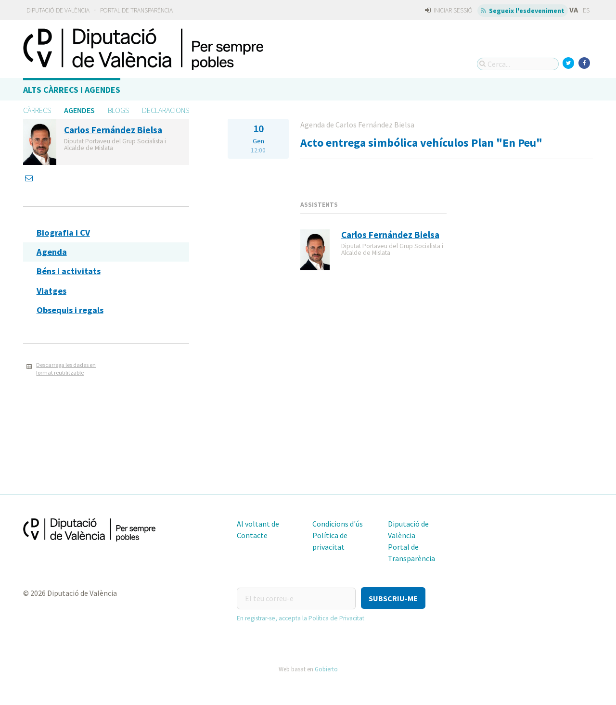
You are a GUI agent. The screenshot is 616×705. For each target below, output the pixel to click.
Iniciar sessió (449, 10)
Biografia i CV (63, 232)
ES (586, 10)
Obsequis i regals (70, 309)
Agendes (79, 110)
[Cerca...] (518, 64)
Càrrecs (37, 110)
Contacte (252, 535)
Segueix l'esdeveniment (523, 10)
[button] (393, 598)
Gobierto (326, 668)
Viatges (51, 290)
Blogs (118, 110)
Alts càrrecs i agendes (71, 89)
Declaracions (165, 110)
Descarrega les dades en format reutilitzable (66, 369)
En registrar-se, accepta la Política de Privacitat (300, 618)
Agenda (52, 251)
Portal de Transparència (136, 10)
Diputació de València (58, 10)
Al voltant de (258, 524)
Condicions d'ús (337, 524)
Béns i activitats (69, 271)
